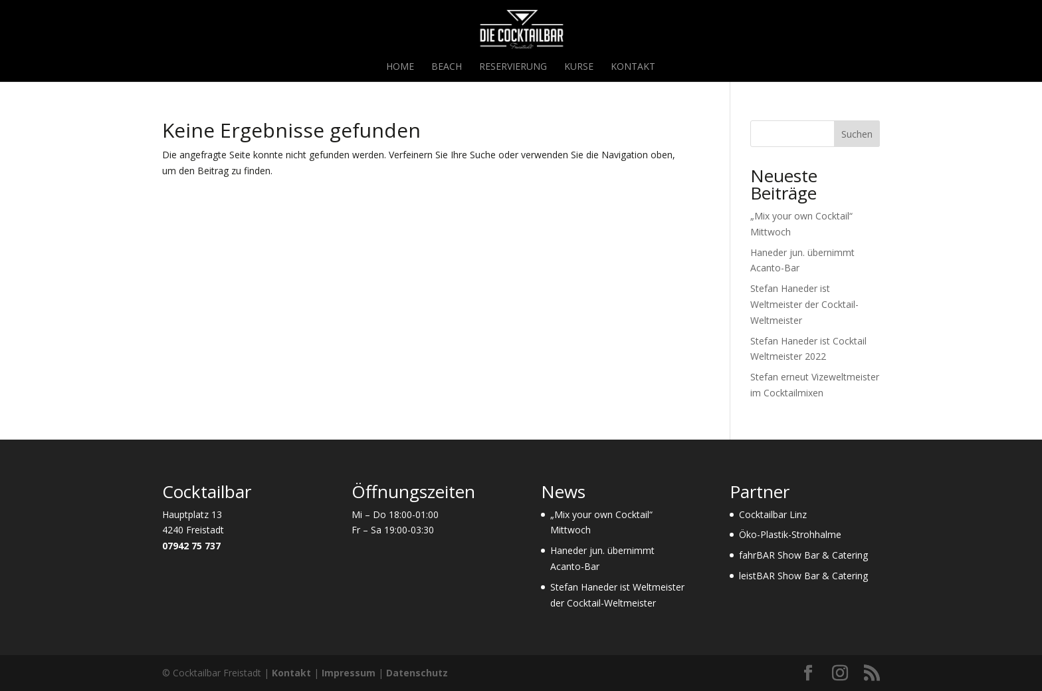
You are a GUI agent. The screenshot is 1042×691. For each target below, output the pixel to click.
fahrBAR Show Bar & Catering (803, 555)
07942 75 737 (191, 545)
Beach (446, 67)
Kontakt (633, 67)
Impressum (348, 672)
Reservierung (513, 67)
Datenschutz (417, 672)
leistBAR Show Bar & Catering (803, 575)
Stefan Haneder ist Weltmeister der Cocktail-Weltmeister (804, 304)
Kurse (578, 67)
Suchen (857, 134)
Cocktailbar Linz (773, 514)
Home (400, 67)
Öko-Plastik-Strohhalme (790, 534)
